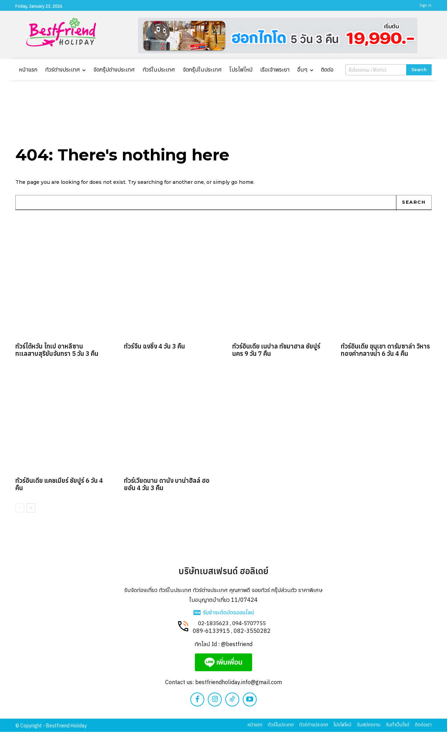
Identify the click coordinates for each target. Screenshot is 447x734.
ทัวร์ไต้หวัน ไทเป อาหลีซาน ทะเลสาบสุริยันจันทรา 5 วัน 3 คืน (56, 352)
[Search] (419, 69)
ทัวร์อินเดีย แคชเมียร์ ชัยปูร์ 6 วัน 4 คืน (59, 486)
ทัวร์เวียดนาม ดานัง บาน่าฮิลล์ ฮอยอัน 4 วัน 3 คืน (167, 486)
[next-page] (31, 509)
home (246, 184)
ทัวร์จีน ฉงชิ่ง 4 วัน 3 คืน (154, 348)
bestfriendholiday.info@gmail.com (238, 684)
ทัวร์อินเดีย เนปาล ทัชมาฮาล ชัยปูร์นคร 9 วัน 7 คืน (276, 352)
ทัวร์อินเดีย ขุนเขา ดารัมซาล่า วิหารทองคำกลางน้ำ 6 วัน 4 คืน (385, 352)
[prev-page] (19, 509)
